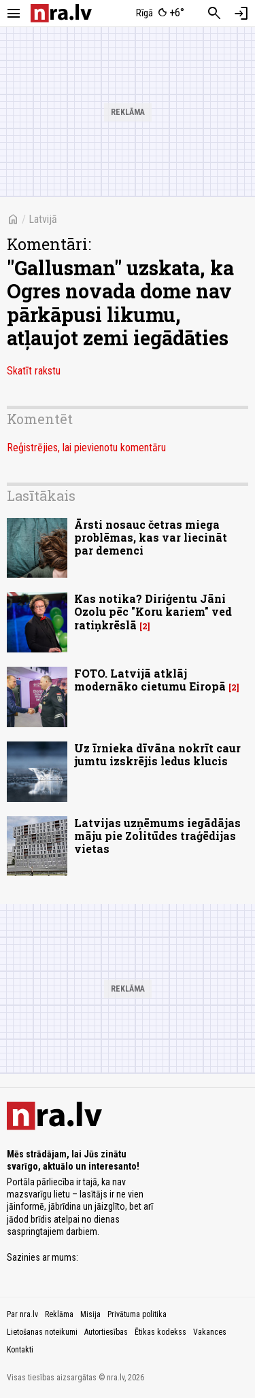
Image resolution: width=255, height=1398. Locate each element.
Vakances (209, 1332)
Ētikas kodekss (160, 1332)
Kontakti (20, 1350)
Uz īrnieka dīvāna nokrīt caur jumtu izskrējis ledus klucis (157, 754)
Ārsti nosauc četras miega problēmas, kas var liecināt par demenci (150, 537)
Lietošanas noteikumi (42, 1332)
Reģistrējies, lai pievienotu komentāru (86, 447)
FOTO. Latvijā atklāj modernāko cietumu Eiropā (150, 679)
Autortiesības (106, 1332)
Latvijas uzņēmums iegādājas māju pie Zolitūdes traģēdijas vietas (157, 836)
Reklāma (59, 1314)
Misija (90, 1314)
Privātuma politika (137, 1314)
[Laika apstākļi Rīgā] (160, 13)
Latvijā (43, 219)
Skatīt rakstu (34, 370)
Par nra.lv (22, 1314)
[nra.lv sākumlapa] (61, 13)
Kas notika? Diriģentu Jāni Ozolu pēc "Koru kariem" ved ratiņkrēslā (153, 611)
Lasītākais (41, 495)
